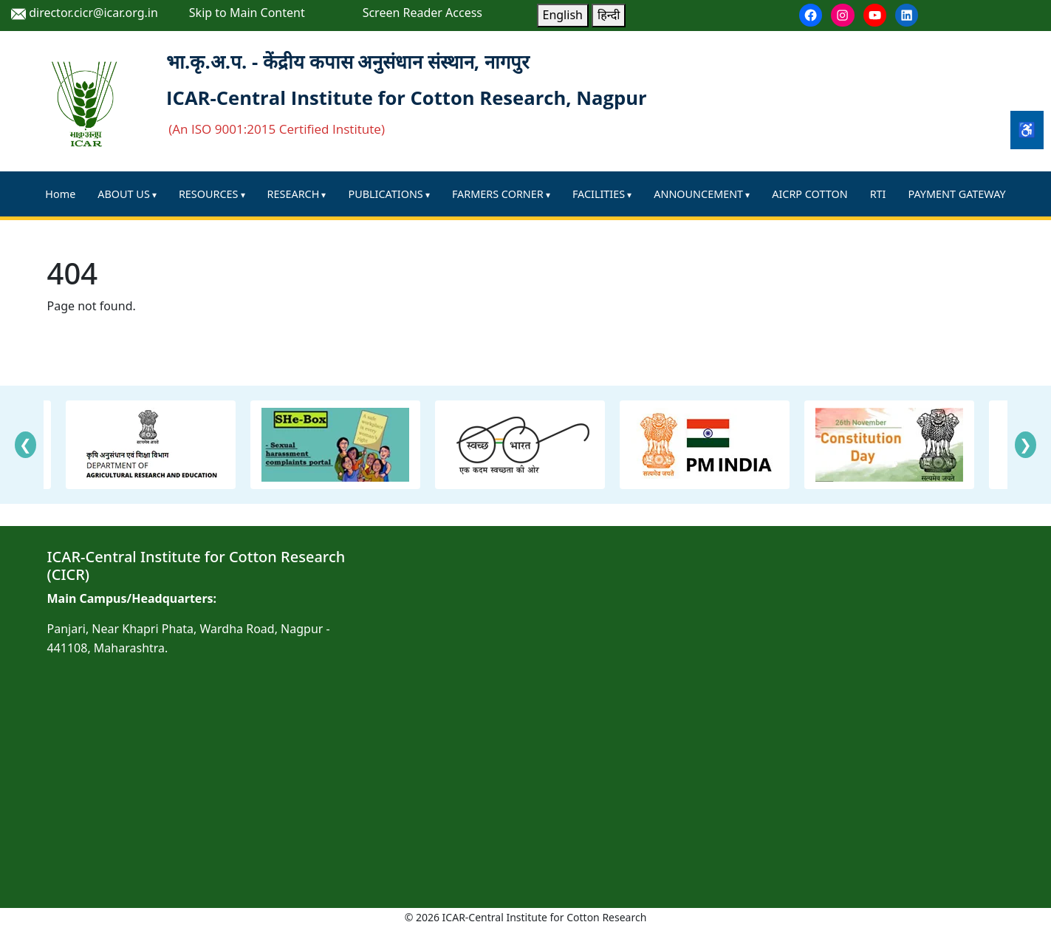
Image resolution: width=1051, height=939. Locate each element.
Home (60, 194)
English (563, 15)
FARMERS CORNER (498, 194)
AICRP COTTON (809, 194)
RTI (878, 194)
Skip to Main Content (247, 12)
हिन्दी (609, 15)
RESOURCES (209, 194)
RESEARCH (293, 194)
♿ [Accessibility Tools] (1027, 130)
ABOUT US (123, 194)
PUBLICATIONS (386, 194)
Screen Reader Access (422, 12)
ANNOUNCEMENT (698, 194)
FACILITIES (598, 194)
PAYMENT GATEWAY (956, 194)
